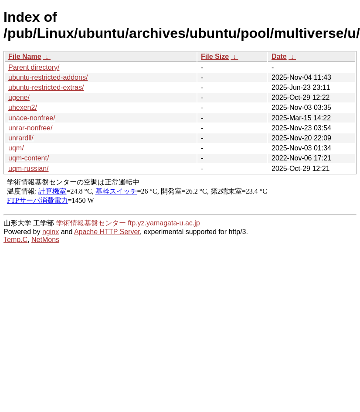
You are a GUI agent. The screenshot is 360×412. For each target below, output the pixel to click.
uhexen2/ (22, 107)
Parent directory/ (33, 67)
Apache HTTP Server (107, 231)
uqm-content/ (28, 158)
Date (279, 56)
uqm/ (16, 148)
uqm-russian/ (28, 168)
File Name (24, 56)
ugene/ (19, 97)
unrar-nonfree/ (30, 128)
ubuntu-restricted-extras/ (46, 87)
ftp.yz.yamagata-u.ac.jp (164, 223)
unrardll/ (21, 138)
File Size (215, 56)
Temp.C (15, 239)
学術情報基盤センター (91, 223)
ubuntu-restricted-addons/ (48, 77)
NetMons (45, 239)
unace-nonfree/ (31, 118)
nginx (50, 231)
